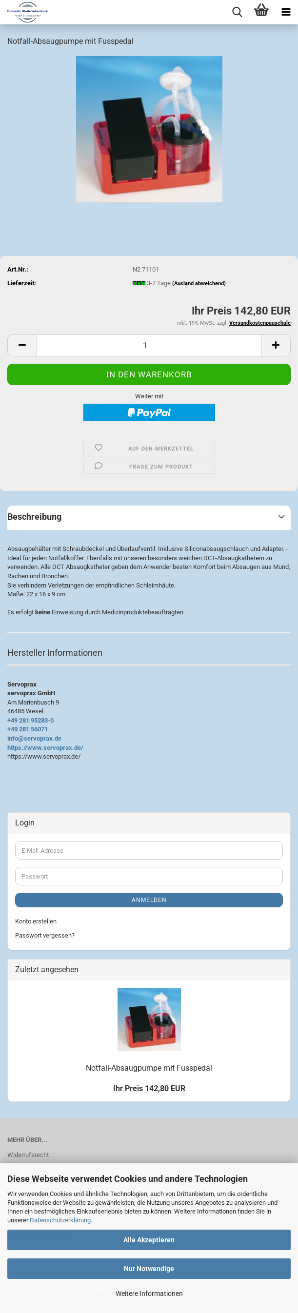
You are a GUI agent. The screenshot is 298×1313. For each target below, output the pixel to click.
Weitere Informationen (149, 1293)
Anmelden (149, 900)
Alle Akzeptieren (149, 1240)
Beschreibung (34, 516)
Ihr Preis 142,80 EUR (149, 1088)
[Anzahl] (149, 345)
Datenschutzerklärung (60, 1220)
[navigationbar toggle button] (286, 12)
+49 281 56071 (27, 729)
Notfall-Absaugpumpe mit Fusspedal (149, 1068)
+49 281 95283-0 (30, 720)
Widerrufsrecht (28, 1154)
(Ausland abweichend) (199, 283)
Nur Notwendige (149, 1269)
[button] (22, 345)
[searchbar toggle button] (237, 12)
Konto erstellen (36, 921)
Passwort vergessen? (45, 935)
